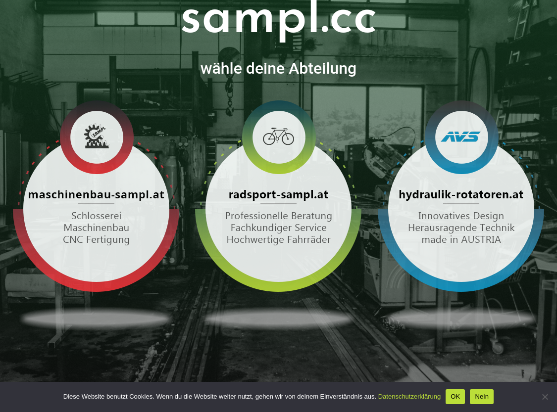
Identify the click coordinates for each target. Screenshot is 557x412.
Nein (482, 396)
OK (455, 396)
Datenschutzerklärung (409, 396)
